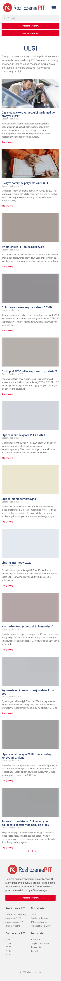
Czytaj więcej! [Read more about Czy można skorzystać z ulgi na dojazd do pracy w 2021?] (7, 142)
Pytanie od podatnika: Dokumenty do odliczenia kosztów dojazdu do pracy (25, 823)
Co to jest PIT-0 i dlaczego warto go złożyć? (29, 371)
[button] (53, 7)
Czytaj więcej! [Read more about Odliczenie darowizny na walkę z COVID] (7, 330)
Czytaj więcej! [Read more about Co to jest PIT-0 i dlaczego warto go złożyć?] (7, 394)
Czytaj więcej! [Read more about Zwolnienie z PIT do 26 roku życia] (7, 266)
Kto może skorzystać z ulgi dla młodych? (28, 626)
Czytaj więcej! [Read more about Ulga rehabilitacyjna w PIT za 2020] (7, 458)
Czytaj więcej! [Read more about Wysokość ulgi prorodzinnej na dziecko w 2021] (7, 713)
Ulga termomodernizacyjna (19, 498)
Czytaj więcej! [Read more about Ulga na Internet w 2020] (7, 585)
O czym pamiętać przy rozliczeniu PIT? (26, 183)
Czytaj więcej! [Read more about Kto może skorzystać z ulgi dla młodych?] (7, 649)
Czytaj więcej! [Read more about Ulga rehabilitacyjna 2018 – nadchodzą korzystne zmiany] (7, 780)
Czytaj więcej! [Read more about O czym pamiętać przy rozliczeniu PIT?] (7, 206)
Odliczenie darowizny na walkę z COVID (27, 307)
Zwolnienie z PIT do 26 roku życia (23, 246)
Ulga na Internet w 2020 (16, 562)
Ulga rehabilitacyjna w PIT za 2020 (23, 435)
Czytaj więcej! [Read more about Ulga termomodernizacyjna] (7, 522)
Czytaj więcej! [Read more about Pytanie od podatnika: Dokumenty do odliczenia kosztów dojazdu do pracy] (7, 848)
